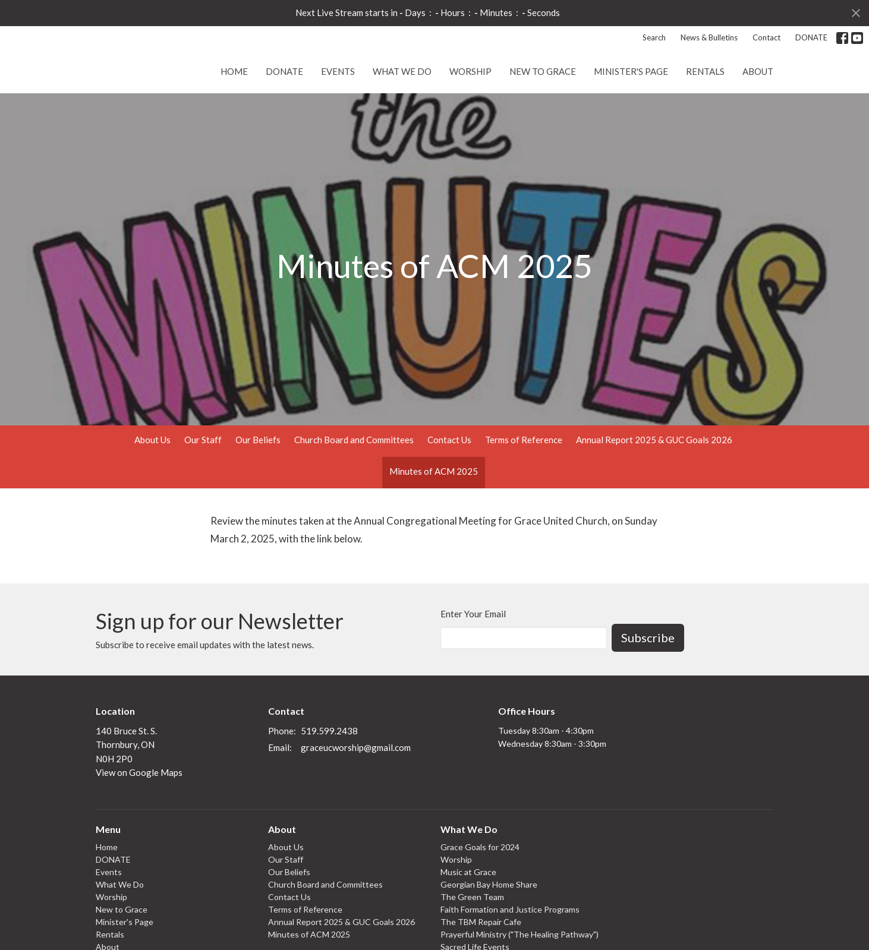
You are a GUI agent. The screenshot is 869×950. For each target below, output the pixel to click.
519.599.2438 (329, 772)
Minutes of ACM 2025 (433, 512)
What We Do (402, 112)
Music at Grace (468, 913)
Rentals (705, 112)
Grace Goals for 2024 (479, 888)
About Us (152, 481)
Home (234, 112)
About (757, 112)
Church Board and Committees (354, 481)
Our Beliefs (258, 481)
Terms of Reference (523, 481)
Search (654, 37)
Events (338, 112)
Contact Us (449, 481)
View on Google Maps (139, 814)
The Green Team (472, 938)
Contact (766, 37)
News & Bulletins (709, 37)
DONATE (811, 37)
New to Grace (542, 112)
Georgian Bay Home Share (488, 926)
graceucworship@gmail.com (356, 789)
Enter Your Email (473, 655)
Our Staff (203, 481)
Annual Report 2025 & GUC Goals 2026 (654, 481)
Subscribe (648, 679)
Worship (470, 112)
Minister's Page (631, 112)
